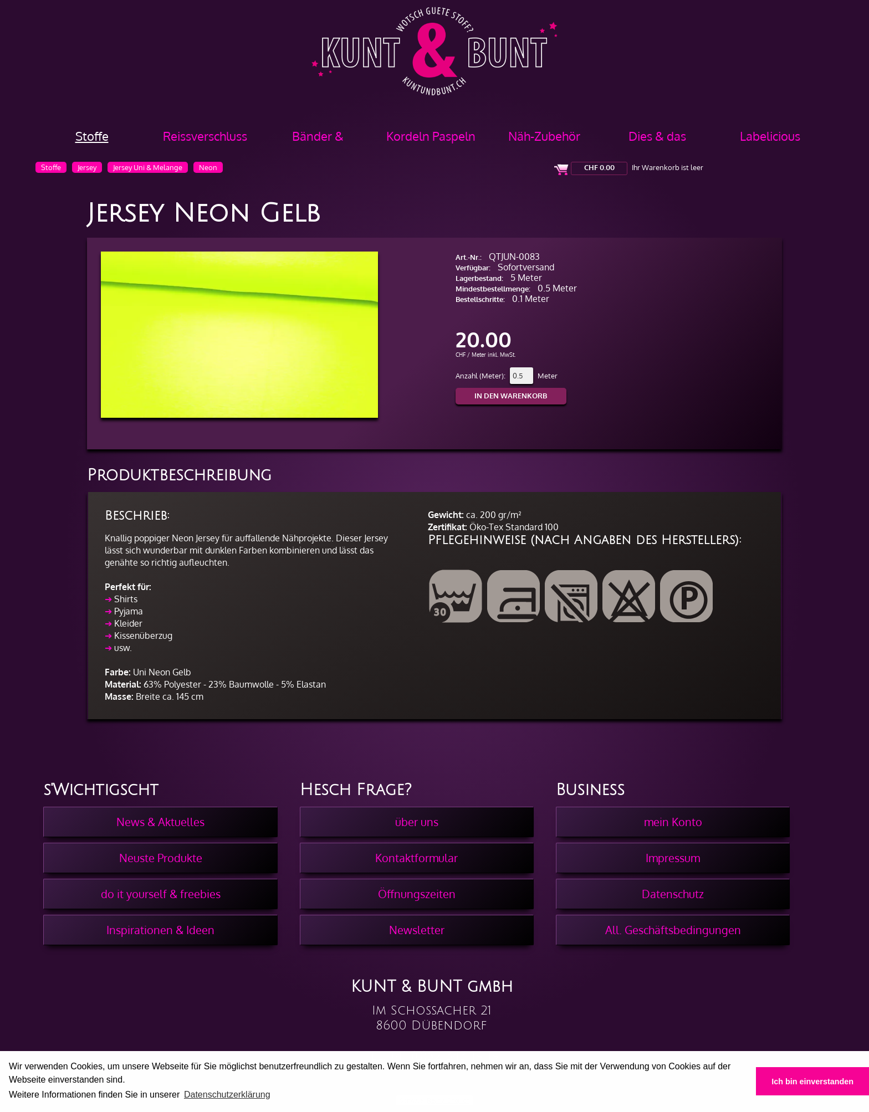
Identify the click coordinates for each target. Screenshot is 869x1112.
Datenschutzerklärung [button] (227, 1094)
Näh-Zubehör (544, 136)
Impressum (673, 857)
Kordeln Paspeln (431, 136)
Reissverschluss (205, 136)
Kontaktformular (416, 857)
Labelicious (770, 136)
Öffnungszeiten (417, 893)
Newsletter (416, 930)
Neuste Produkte (160, 857)
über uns (416, 821)
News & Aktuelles (160, 821)
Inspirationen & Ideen (160, 930)
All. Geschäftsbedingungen (673, 930)
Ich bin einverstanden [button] (812, 1081)
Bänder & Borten (318, 140)
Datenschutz (673, 893)
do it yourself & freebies (161, 893)
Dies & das (657, 136)
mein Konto (673, 821)
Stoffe (92, 136)
